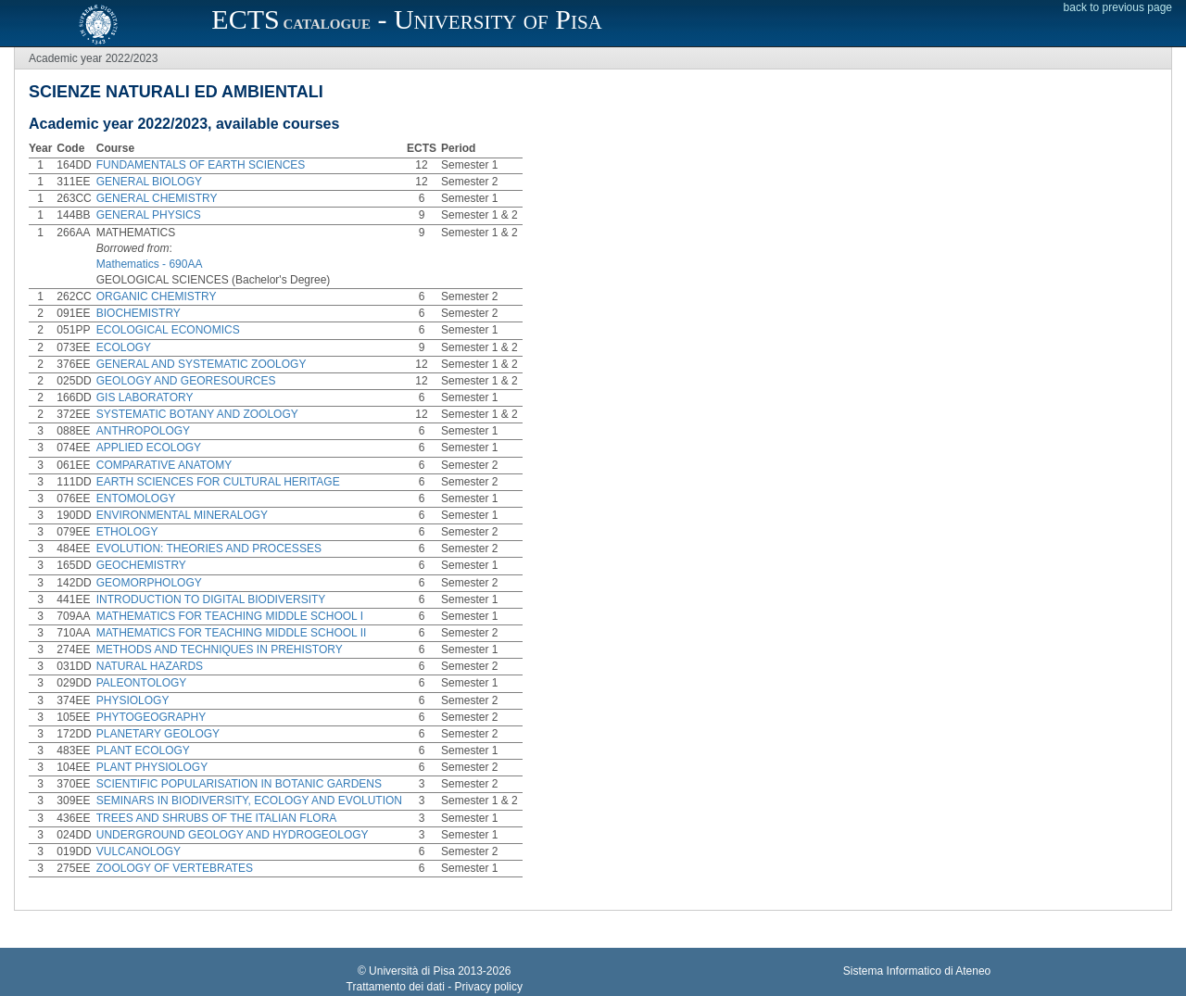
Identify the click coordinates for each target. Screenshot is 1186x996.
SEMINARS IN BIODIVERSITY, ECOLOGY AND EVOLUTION (249, 800)
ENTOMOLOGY (136, 498)
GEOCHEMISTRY (141, 565)
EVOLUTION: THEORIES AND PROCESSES (209, 548)
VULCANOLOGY (138, 851)
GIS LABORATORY (145, 397)
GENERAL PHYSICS (148, 214)
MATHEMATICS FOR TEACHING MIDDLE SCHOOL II (231, 632)
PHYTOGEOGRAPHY (151, 717)
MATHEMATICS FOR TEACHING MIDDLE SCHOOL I (229, 616)
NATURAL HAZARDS (149, 666)
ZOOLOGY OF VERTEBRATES (174, 868)
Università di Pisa (412, 970)
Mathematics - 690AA (149, 264)
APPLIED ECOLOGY (148, 447)
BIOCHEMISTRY (138, 313)
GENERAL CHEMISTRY (157, 198)
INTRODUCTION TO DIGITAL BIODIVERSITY (211, 599)
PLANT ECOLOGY (143, 750)
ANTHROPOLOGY (143, 430)
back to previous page (1118, 7)
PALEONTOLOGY (141, 682)
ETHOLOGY (127, 531)
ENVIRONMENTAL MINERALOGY (182, 515)
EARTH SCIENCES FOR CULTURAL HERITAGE (218, 481)
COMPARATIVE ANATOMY (164, 465)
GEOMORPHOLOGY (149, 582)
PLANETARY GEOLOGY (158, 733)
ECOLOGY (123, 347)
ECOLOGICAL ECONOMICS (168, 329)
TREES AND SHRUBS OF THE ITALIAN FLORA (216, 818)
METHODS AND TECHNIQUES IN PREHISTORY (219, 649)
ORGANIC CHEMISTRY (156, 296)
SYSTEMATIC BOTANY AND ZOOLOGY (197, 414)
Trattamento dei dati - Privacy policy (435, 986)
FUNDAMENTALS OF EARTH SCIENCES (201, 164)
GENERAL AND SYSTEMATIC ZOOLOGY (201, 364)
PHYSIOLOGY (133, 700)
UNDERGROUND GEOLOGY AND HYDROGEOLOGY (232, 834)
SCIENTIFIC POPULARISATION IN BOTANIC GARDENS (239, 783)
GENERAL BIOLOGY (149, 181)
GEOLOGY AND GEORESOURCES (186, 380)
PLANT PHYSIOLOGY (152, 767)
